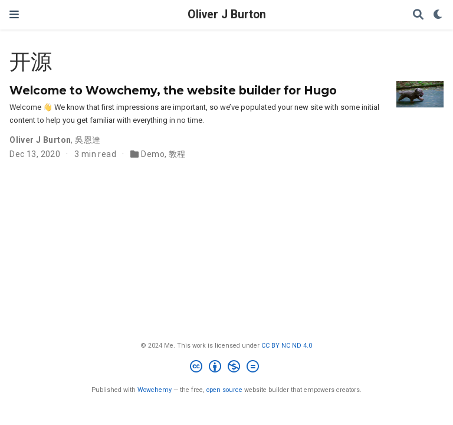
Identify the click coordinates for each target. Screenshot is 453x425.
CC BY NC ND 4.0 (286, 345)
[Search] (418, 15)
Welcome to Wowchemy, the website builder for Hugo (173, 90)
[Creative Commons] (227, 368)
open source (224, 390)
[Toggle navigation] (14, 14)
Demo (153, 154)
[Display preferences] (438, 15)
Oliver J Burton (227, 14)
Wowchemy (154, 390)
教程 (177, 154)
